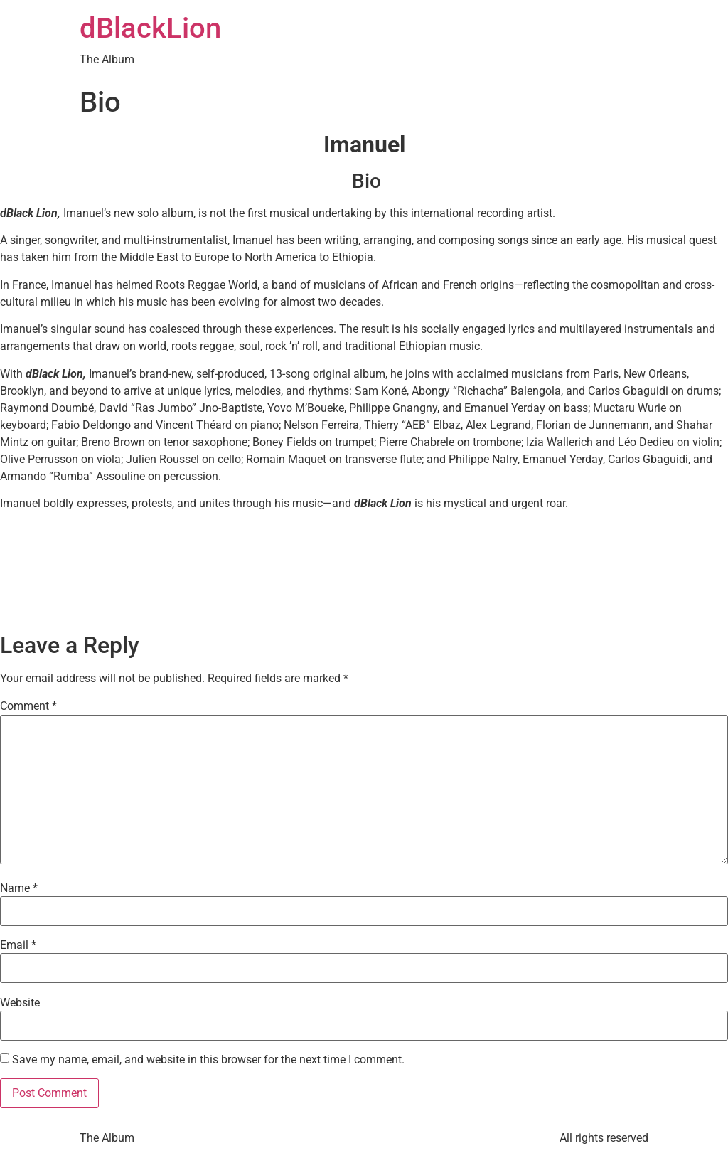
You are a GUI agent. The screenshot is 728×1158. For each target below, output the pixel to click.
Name (19, 888)
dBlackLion (150, 28)
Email (18, 945)
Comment (28, 706)
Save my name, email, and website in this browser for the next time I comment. (208, 1060)
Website (20, 1003)
